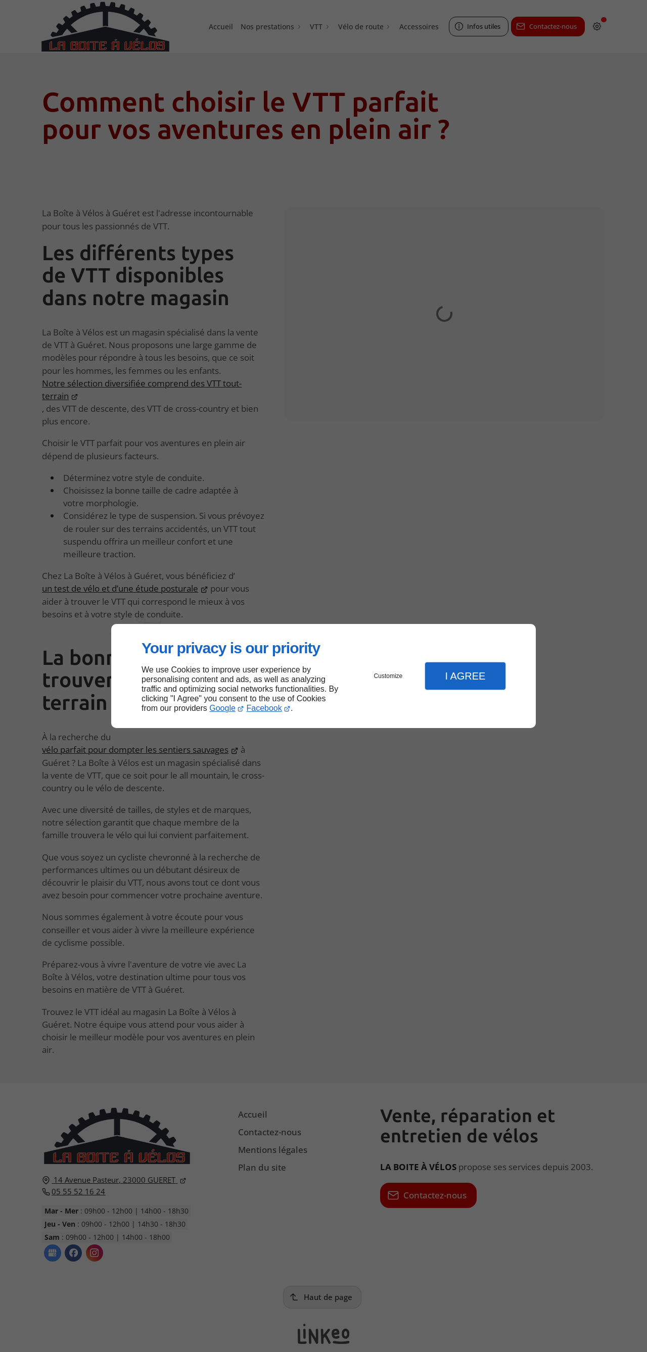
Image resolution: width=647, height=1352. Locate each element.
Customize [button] (388, 676)
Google (222, 708)
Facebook (264, 708)
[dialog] (323, 676)
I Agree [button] (465, 676)
